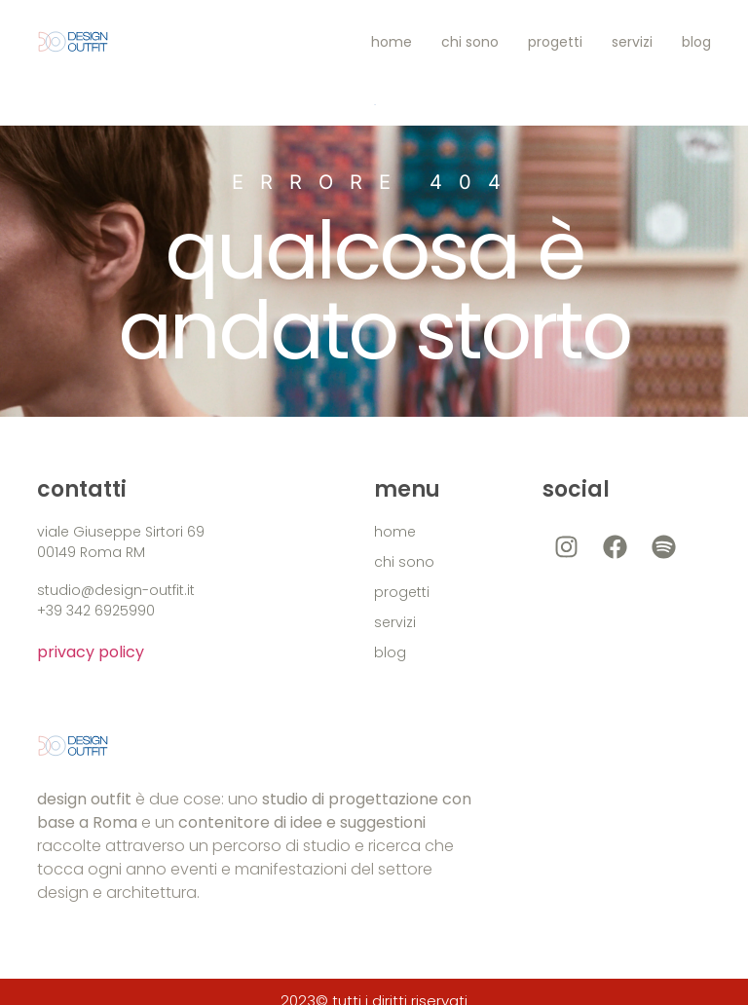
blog (696, 42)
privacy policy (90, 652)
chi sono (470, 42)
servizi (632, 42)
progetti (555, 42)
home (391, 42)
